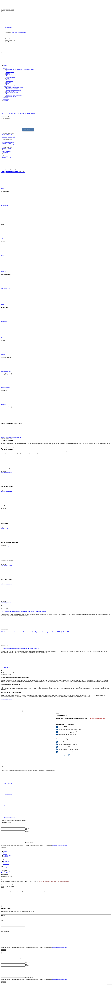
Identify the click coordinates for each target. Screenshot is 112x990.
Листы (2, 188)
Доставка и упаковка (6, 602)
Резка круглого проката (6, 491)
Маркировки (7, 806)
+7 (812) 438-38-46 (15, 32)
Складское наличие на (13, 172)
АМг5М (4, 157)
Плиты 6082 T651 (6, 151)
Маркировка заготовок (6, 584)
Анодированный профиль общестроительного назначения (15, 420)
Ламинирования (8, 794)
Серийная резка (4, 528)
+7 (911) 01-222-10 (22, 32)
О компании (6, 855)
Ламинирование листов (6, 565)
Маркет (5, 856)
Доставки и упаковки (9, 817)
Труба (2, 238)
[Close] (1, 908)
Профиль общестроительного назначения (11, 437)
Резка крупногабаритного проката (9, 547)
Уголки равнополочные (7, 134)
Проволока (3, 271)
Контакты (5, 865)
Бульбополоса (4, 321)
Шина (2, 337)
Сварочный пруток (5, 288)
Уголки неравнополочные (8, 135)
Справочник (6, 863)
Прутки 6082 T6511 (6, 152)
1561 (7, 156)
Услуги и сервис (7, 857)
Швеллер (3, 354)
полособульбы (11, 137)
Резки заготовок (8, 783)
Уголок (2, 304)
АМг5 (3, 156)
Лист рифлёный (4, 205)
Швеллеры (4, 137)
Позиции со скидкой (5, 371)
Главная (5, 853)
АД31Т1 (9, 157)
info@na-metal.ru (8, 27)
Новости (5, 858)
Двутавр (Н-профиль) (6, 387)
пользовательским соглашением (60, 847)
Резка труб (3, 509)
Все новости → (5, 667)
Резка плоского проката (6, 472)
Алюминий (6, 866)
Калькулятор (29, 129)
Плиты (2, 221)
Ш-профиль (3, 404)
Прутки (2, 255)
